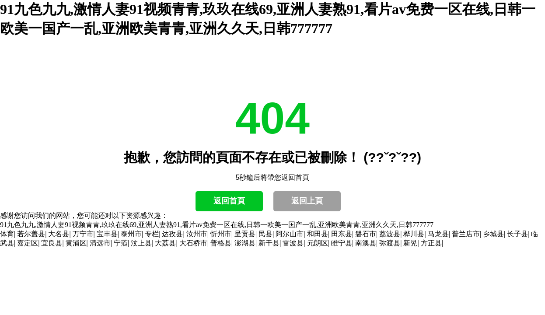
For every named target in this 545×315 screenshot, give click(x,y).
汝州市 (196, 234)
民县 (265, 234)
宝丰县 (107, 234)
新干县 (269, 243)
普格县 (220, 243)
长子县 (517, 234)
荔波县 (389, 234)
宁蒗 (121, 243)
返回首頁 (229, 200)
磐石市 (365, 234)
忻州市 (220, 234)
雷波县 (293, 243)
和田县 (317, 234)
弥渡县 (389, 243)
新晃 (410, 243)
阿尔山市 (290, 234)
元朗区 (317, 243)
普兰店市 (466, 234)
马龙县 (438, 234)
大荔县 (165, 243)
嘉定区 (27, 243)
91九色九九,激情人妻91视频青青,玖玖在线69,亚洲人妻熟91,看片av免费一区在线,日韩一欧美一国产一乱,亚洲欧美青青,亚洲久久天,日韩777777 (216, 224)
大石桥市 (193, 243)
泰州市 (131, 234)
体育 (7, 234)
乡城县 (493, 234)
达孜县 (172, 234)
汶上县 (141, 243)
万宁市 (83, 234)
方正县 (431, 243)
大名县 (58, 234)
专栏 (152, 234)
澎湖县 (244, 243)
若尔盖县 (31, 234)
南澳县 (365, 243)
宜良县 (51, 243)
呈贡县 (244, 234)
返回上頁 (307, 200)
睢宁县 (341, 243)
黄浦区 (76, 243)
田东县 (341, 234)
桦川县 (413, 234)
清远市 (100, 243)
